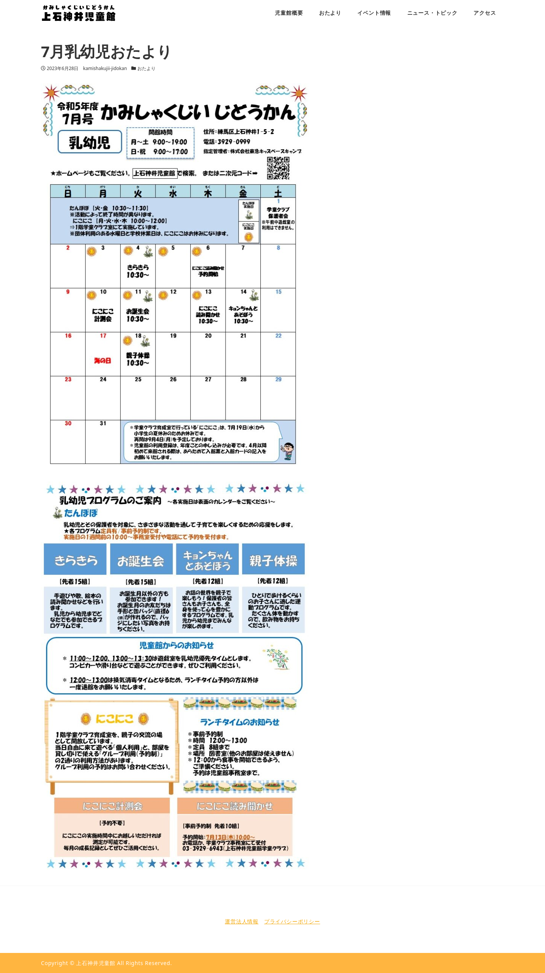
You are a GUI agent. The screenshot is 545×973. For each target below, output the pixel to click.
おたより (146, 68)
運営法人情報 (241, 921)
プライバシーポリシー (292, 921)
